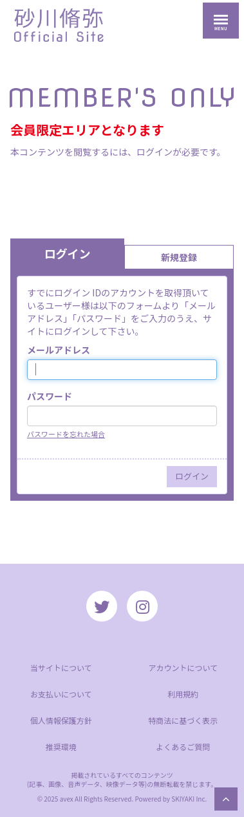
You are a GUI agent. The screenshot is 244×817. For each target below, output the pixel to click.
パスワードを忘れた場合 (66, 434)
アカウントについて (183, 667)
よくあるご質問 (183, 746)
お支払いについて (61, 693)
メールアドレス (58, 349)
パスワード (49, 396)
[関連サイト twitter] (101, 606)
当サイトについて (61, 667)
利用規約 (182, 693)
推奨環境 (61, 746)
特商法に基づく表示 (183, 720)
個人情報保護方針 (61, 720)
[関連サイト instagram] (142, 606)
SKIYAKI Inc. (189, 799)
